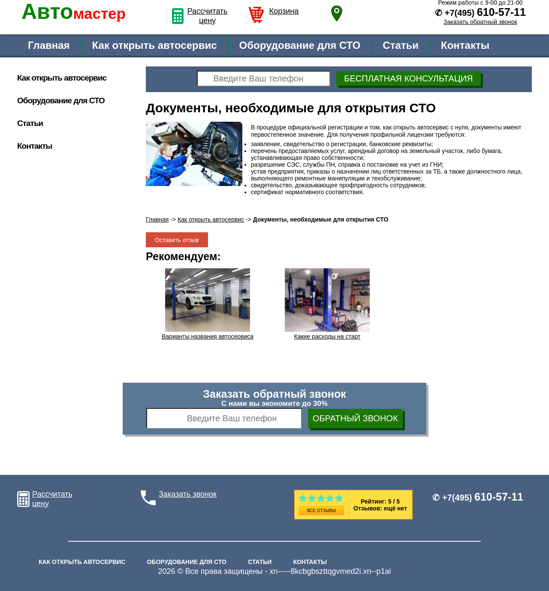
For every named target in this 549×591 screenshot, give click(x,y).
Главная (49, 45)
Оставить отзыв (177, 240)
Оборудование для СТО (300, 45)
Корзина (284, 11)
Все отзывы (321, 510)
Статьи (401, 45)
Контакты (465, 45)
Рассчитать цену (207, 16)
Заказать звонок (188, 494)
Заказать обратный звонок (480, 21)
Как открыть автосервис (154, 45)
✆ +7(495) (477, 497)
